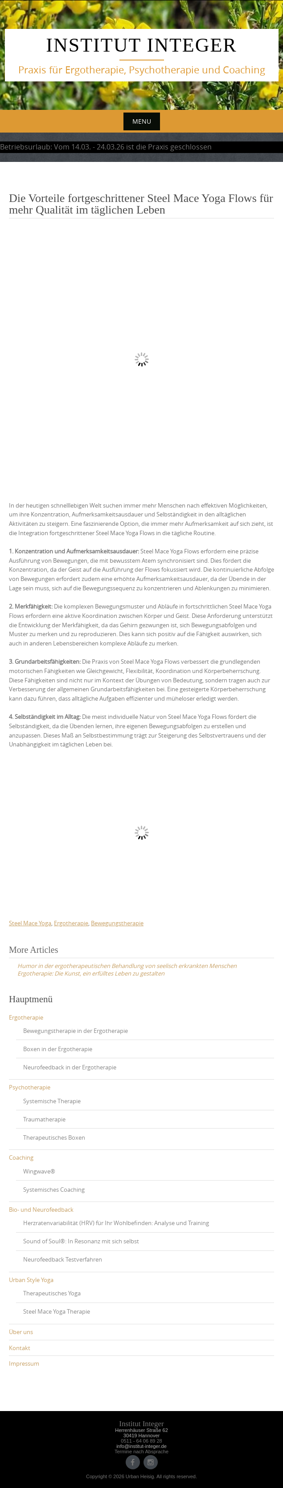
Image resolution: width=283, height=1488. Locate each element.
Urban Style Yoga (31, 1280)
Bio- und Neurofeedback (41, 1210)
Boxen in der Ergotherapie (57, 1049)
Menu (141, 121)
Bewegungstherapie (117, 923)
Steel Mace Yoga (30, 923)
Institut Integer (141, 45)
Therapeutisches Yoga (52, 1293)
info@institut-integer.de (141, 1446)
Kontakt (19, 1348)
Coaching (21, 1157)
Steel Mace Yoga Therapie (56, 1311)
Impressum (24, 1363)
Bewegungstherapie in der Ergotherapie (75, 1031)
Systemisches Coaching (54, 1190)
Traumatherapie (44, 1119)
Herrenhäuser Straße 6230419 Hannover (141, 1433)
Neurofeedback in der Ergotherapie (69, 1067)
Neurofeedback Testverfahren (62, 1259)
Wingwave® (39, 1171)
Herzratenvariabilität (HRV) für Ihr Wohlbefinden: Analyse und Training (116, 1223)
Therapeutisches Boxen (54, 1137)
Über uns (21, 1332)
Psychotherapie (29, 1087)
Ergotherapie (71, 923)
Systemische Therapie (52, 1101)
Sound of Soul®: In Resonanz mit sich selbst (81, 1241)
